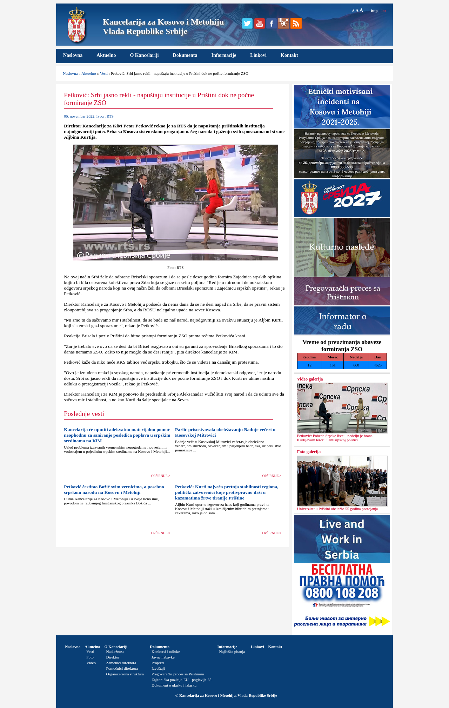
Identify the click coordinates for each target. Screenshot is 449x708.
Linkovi (258, 55)
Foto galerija (309, 451)
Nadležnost (114, 651)
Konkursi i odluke (166, 651)
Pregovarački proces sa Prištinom (178, 674)
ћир (374, 10)
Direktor (112, 657)
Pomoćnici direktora (122, 668)
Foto (90, 657)
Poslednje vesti (84, 413)
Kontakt (289, 55)
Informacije (224, 55)
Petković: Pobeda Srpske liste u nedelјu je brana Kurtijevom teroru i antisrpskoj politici (335, 438)
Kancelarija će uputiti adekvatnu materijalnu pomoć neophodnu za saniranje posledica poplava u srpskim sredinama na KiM (117, 435)
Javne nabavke (163, 657)
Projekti (158, 663)
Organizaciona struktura (125, 674)
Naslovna (72, 55)
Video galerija (310, 379)
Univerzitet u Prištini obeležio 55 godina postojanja (337, 509)
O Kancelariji (144, 55)
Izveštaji (158, 668)
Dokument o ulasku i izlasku (174, 685)
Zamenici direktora (121, 663)
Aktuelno (106, 55)
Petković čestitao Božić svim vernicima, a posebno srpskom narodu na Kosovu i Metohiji (114, 489)
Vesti (104, 73)
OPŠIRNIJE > (160, 476)
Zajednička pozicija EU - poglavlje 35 (182, 679)
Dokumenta (185, 55)
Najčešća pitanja (232, 651)
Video (91, 663)
